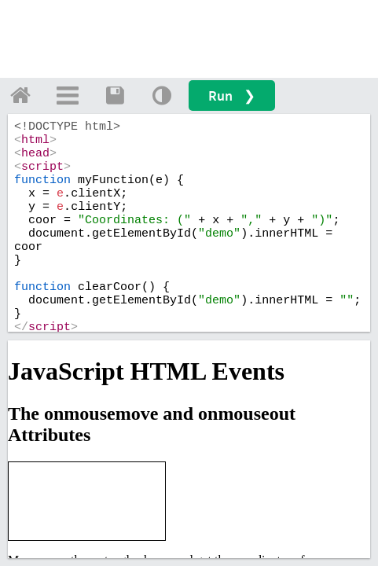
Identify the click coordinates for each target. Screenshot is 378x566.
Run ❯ (231, 95)
